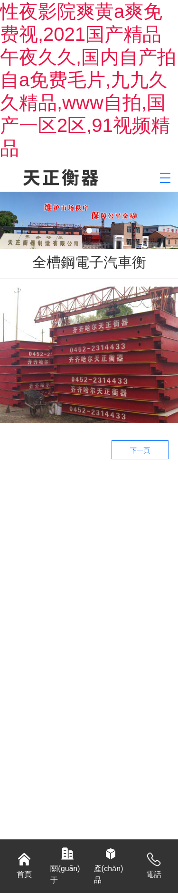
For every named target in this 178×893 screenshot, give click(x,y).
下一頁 (140, 450)
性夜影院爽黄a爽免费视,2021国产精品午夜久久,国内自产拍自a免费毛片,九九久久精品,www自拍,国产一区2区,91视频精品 (88, 79)
